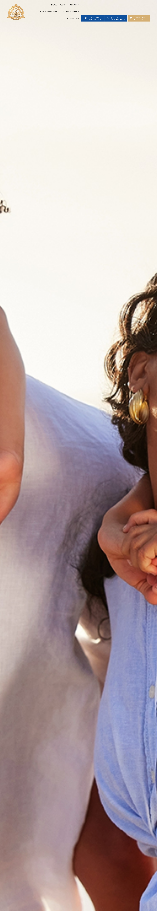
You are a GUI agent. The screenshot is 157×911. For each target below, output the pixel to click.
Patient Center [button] (70, 11)
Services (74, 4)
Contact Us (73, 18)
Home (54, 4)
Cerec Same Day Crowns (95, 18)
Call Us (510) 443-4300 (118, 18)
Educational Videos (49, 11)
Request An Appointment (140, 18)
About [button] (63, 4)
